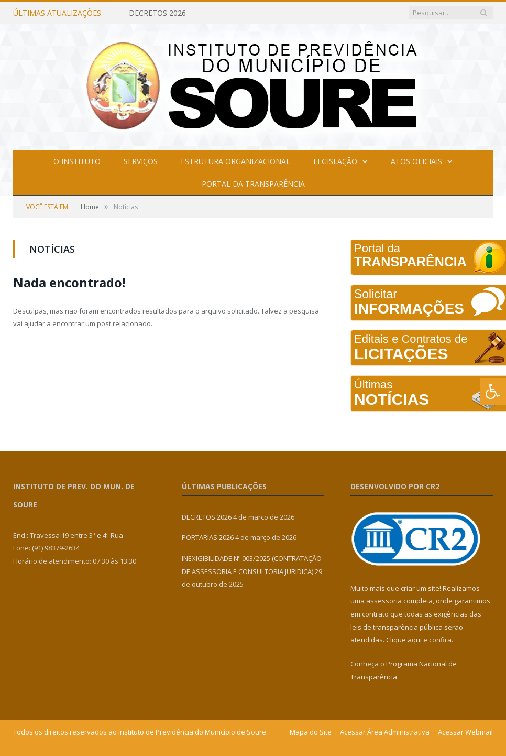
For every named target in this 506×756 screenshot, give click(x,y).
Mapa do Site (311, 732)
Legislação (335, 161)
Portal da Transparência (253, 184)
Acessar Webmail (465, 732)
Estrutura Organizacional (235, 161)
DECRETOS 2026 (157, 13)
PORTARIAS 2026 (208, 537)
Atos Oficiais (416, 161)
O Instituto (77, 161)
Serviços (141, 161)
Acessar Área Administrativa (385, 732)
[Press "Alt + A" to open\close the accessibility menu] (493, 391)
